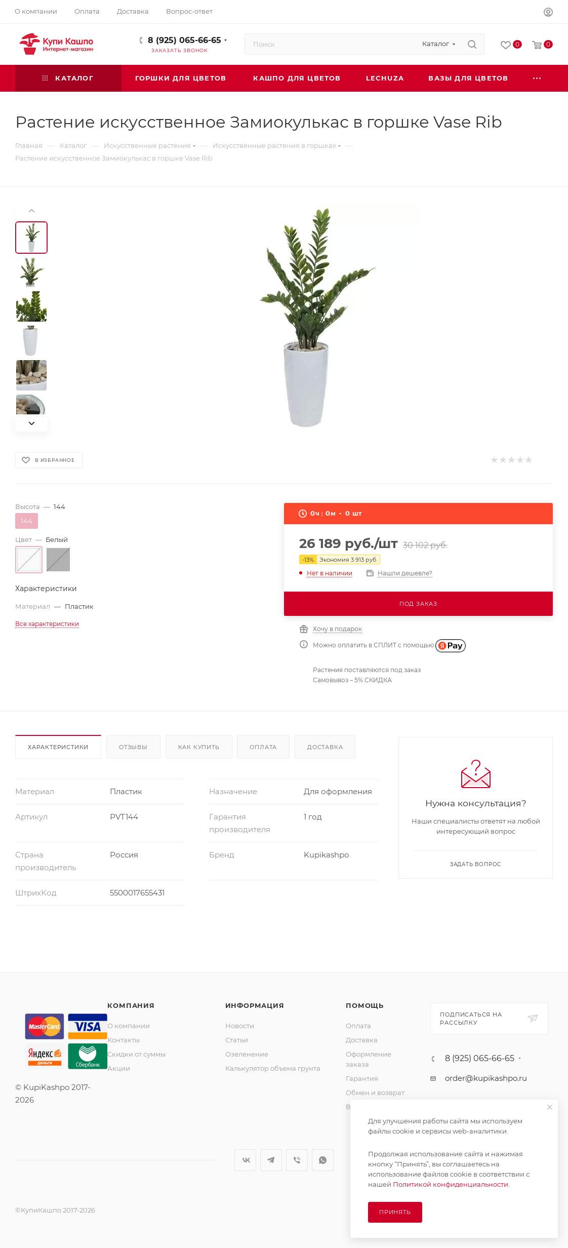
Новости (239, 1026)
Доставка (325, 747)
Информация (255, 1005)
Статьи (236, 1040)
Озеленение (246, 1054)
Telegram (271, 1160)
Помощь (365, 1005)
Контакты (123, 1040)
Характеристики (58, 747)
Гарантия (362, 1078)
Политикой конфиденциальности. (451, 1184)
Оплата (263, 747)
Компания (130, 1005)
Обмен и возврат (375, 1092)
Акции (118, 1068)
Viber (297, 1160)
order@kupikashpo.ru (486, 1078)
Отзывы (133, 747)
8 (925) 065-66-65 (184, 40)
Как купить (199, 747)
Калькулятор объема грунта (272, 1068)
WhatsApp (323, 1160)
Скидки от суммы (136, 1054)
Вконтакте (245, 1160)
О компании (128, 1026)
